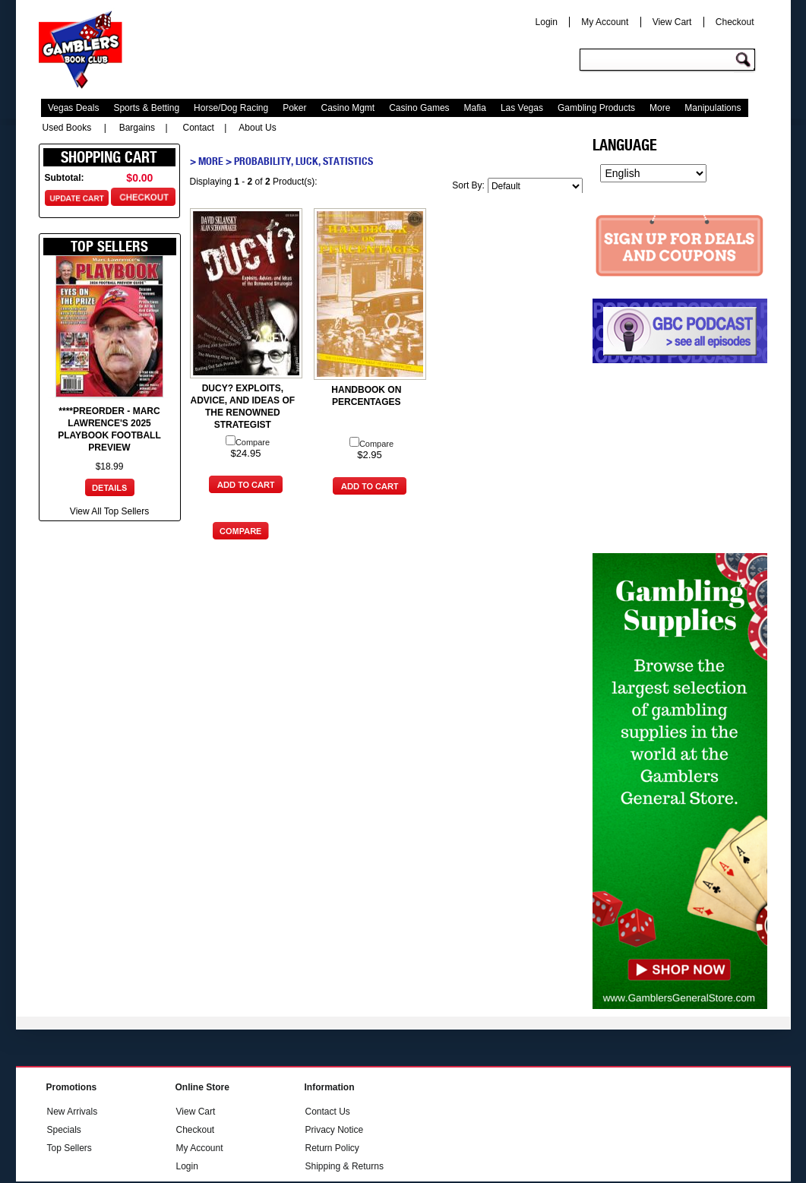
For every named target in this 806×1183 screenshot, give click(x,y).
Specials (64, 1129)
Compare (248, 442)
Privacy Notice (334, 1129)
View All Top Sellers (109, 511)
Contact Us (327, 1111)
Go (745, 60)
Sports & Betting (146, 108)
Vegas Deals (73, 108)
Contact (198, 127)
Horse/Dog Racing (231, 108)
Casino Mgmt (348, 108)
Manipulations (712, 108)
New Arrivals (72, 1111)
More (660, 108)
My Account (604, 22)
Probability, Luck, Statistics (303, 161)
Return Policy (332, 1148)
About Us (257, 127)
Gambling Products (596, 108)
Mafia (475, 108)
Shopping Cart (109, 157)
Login (547, 22)
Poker (294, 108)
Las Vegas (522, 108)
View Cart (672, 22)
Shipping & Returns (344, 1166)
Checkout (735, 22)
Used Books (67, 127)
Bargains (137, 127)
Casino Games (419, 108)
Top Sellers (69, 1148)
